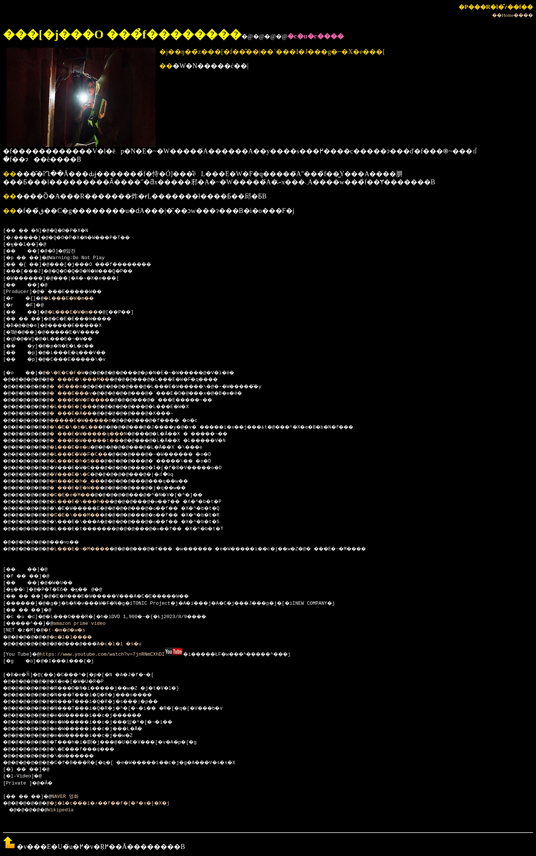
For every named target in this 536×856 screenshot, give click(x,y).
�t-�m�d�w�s (70, 630)
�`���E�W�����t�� (95, 440)
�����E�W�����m (91, 420)
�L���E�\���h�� (90, 502)
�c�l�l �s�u (136, 644)
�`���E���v (80, 393)
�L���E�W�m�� (76, 298)
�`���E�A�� (80, 413)
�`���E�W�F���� (90, 400)
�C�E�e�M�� (78, 495)
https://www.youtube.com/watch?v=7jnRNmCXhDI (103, 653)
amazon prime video (87, 623)
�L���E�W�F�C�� (88, 454)
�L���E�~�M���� (90, 549)
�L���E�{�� (80, 407)
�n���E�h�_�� (84, 481)
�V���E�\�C (78, 474)
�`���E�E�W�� (84, 488)
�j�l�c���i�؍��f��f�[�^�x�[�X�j (123, 802)
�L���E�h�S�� (84, 461)
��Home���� (512, 15)
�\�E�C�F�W (71, 373)
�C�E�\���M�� (84, 515)
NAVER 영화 (71, 796)
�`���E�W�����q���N (100, 434)
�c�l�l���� (80, 637)
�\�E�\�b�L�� (82, 427)
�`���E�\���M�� (90, 379)
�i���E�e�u (78, 447)
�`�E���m (74, 387)
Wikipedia (65, 809)
